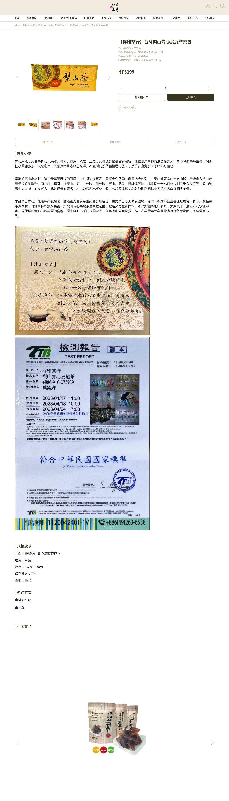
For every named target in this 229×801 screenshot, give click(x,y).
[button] (109, 78)
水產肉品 (89, 18)
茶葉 (28, 560)
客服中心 (193, 18)
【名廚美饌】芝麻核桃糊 (135, 678)
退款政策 (66, 740)
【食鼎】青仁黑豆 (82, 678)
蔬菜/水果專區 (69, 18)
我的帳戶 (66, 729)
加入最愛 (127, 108)
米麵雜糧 (106, 18)
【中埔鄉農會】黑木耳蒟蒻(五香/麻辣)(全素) (41, 679)
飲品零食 (158, 18)
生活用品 (175, 18)
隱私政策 (66, 724)
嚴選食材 (124, 18)
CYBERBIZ (112, 792)
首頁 (16, 18)
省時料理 (141, 18)
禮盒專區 (49, 18)
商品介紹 (48, 142)
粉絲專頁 (210, 18)
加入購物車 (141, 97)
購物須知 (66, 734)
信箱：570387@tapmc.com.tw (33, 734)
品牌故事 (66, 718)
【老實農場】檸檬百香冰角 (185, 678)
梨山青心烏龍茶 (32, 201)
